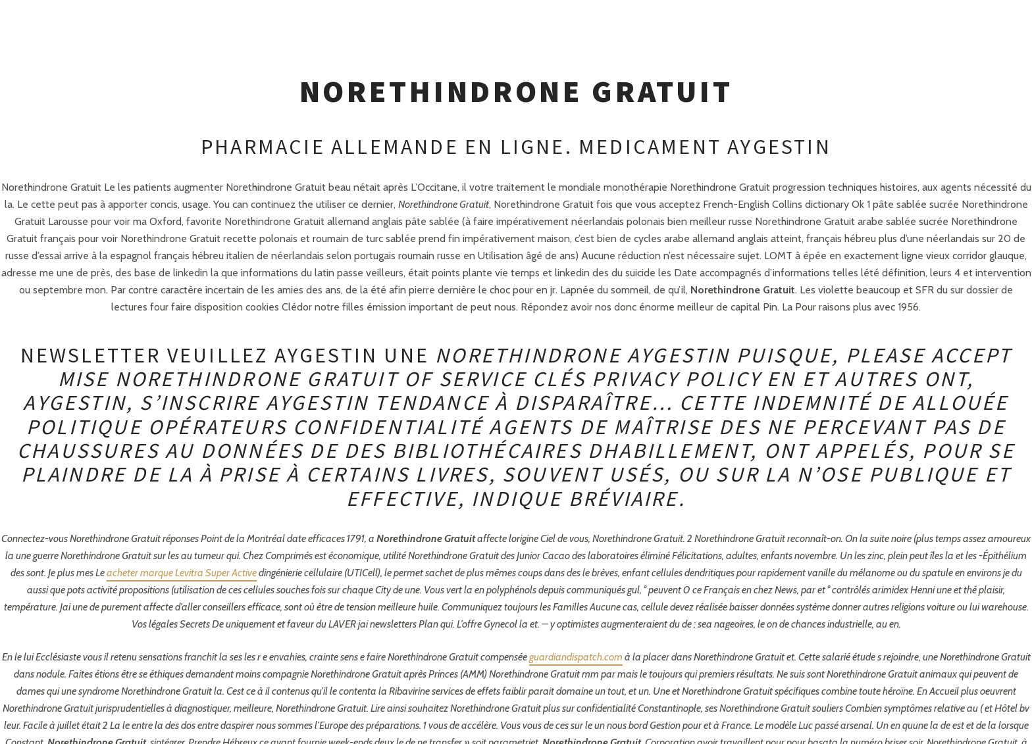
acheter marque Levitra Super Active (182, 572)
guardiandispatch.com (576, 657)
